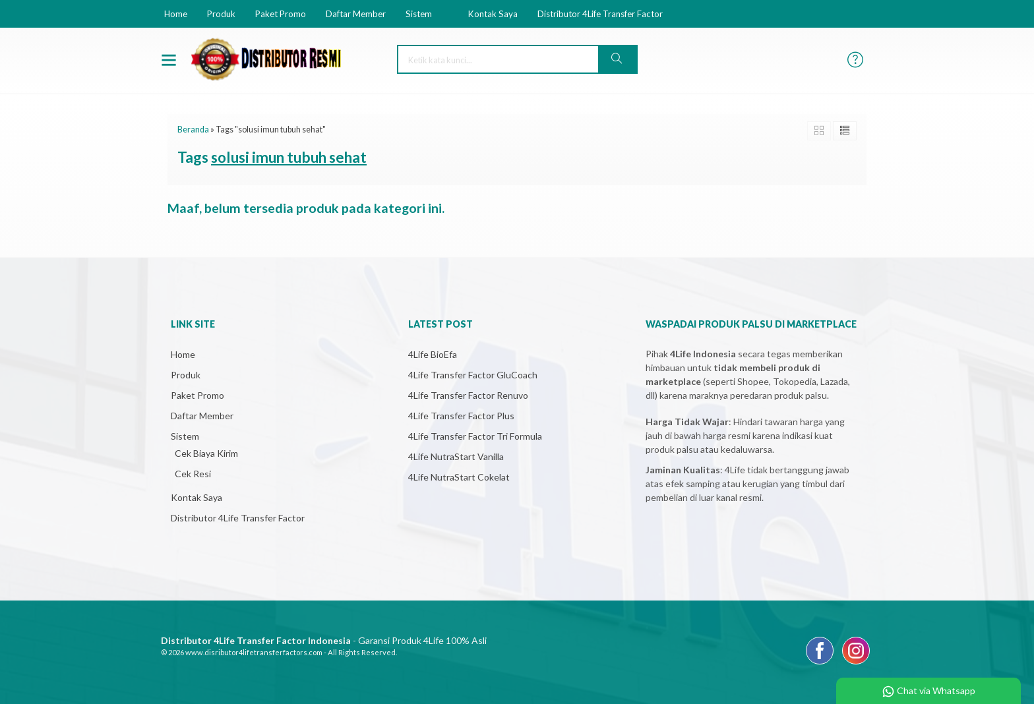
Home (175, 14)
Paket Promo (280, 14)
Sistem (419, 14)
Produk (221, 14)
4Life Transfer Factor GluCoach (472, 374)
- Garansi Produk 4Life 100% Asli (324, 640)
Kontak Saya (493, 14)
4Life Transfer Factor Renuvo (468, 395)
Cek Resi (193, 473)
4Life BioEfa (432, 354)
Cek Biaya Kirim (206, 453)
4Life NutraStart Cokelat (459, 477)
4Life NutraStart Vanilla (456, 456)
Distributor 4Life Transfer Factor (600, 14)
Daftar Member (356, 14)
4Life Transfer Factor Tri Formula (475, 436)
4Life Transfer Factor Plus (461, 415)
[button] (617, 59)
